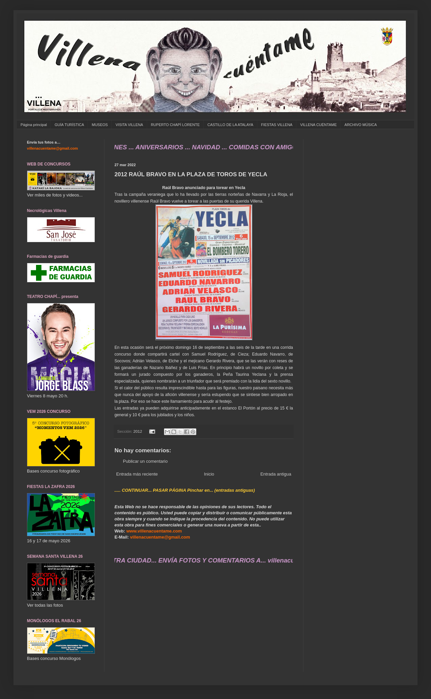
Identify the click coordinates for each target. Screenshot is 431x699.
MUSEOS (100, 125)
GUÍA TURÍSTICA (69, 125)
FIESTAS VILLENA (276, 125)
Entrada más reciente (137, 474)
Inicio (209, 474)
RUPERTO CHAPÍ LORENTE (175, 125)
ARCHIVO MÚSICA (360, 125)
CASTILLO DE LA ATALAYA (230, 125)
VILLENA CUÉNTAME (318, 125)
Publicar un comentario (145, 461)
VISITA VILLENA (129, 125)
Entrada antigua (275, 474)
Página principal (34, 125)
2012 (137, 431)
